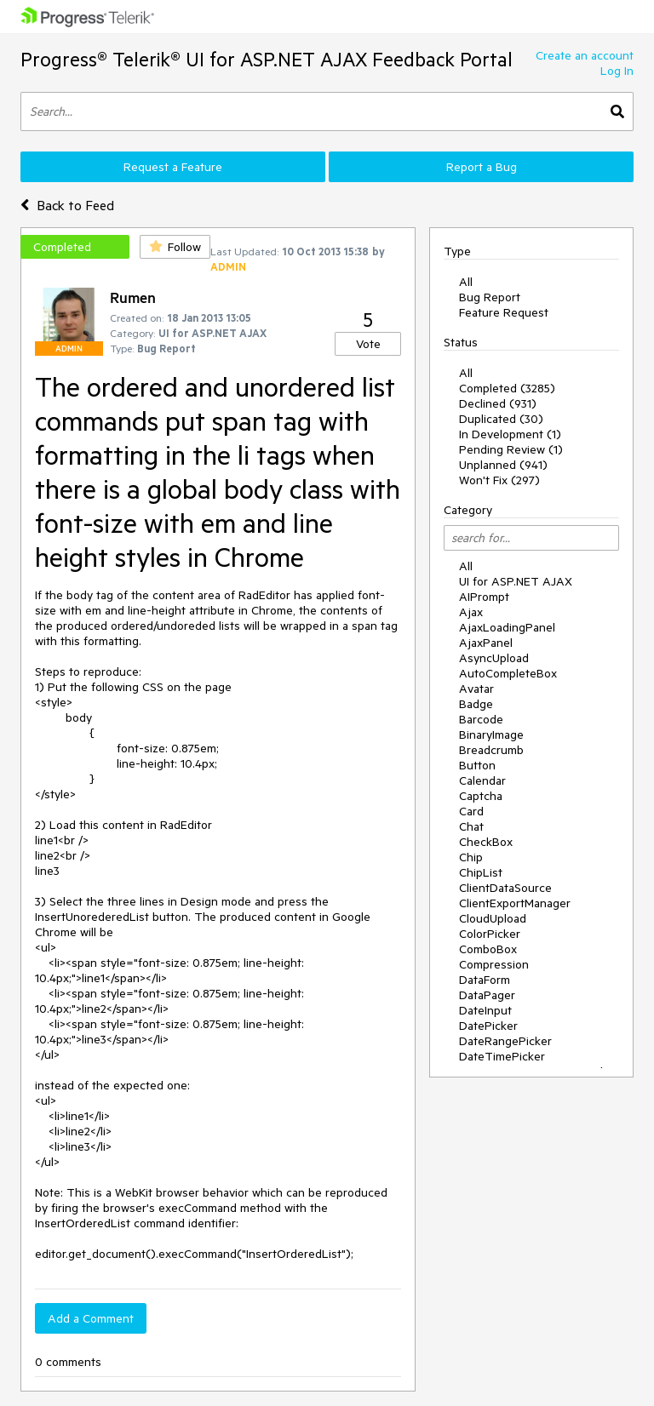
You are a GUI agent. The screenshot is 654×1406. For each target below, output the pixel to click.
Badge (476, 704)
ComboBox (488, 949)
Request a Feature (172, 166)
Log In (617, 70)
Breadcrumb (491, 749)
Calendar (482, 780)
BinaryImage (491, 734)
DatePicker (488, 1025)
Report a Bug (481, 166)
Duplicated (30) (501, 418)
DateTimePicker (502, 1056)
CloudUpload (492, 918)
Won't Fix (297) (499, 480)
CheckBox (486, 841)
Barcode (481, 719)
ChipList (480, 872)
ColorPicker (489, 933)
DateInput (485, 1010)
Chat (471, 826)
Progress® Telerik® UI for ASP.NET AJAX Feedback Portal (266, 59)
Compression (494, 964)
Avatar (476, 688)
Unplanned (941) (503, 464)
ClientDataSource (505, 887)
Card (471, 811)
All (466, 281)
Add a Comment (91, 1318)
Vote (368, 344)
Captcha (480, 795)
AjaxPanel (486, 642)
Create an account (585, 55)
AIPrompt (484, 596)
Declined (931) (497, 403)
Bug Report (489, 297)
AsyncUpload (494, 658)
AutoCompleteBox (508, 673)
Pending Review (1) (511, 449)
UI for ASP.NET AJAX (515, 581)
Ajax (471, 612)
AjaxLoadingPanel (507, 627)
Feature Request (503, 312)
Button (477, 765)
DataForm (484, 979)
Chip (471, 857)
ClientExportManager (515, 903)
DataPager (487, 995)
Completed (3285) (507, 388)
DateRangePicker (505, 1041)
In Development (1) (510, 434)
